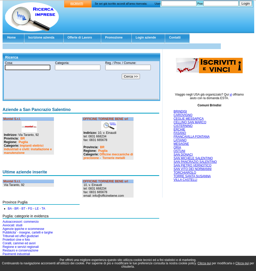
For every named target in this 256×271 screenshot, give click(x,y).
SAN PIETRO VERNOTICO (192, 165)
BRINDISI (180, 111)
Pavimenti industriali (16, 254)
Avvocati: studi (12, 225)
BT (23, 208)
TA (43, 208)
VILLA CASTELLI (185, 180)
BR (22, 138)
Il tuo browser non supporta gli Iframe (81, 80)
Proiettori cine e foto (16, 239)
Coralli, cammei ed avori (19, 243)
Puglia (23, 142)
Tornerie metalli (113, 158)
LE (37, 208)
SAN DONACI (183, 154)
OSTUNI (179, 151)
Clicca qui (204, 263)
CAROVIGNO (183, 115)
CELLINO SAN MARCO (190, 122)
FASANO (180, 133)
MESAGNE (181, 144)
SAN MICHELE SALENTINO (193, 158)
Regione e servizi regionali (21, 247)
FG (30, 208)
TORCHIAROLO (185, 172)
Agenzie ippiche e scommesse (23, 229)
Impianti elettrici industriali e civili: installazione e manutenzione (28, 149)
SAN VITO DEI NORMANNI (193, 169)
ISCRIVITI (76, 3)
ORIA (177, 147)
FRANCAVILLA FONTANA (192, 136)
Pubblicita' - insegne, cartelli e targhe (28, 232)
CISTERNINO (183, 126)
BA (10, 208)
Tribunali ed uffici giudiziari (21, 236)
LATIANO (180, 140)
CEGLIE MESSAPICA (189, 118)
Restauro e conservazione (20, 250)
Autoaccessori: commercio (21, 221)
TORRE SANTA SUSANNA (192, 176)
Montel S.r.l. (12, 119)
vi (231, 94)
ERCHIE (179, 129)
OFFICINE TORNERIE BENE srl (105, 119)
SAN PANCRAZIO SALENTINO (195, 162)
